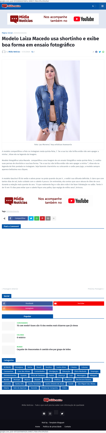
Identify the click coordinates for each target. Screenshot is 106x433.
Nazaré (37, 380)
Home (37, 427)
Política (57, 380)
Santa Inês (19, 384)
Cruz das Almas (24, 371)
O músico (21, 337)
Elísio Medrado (80, 371)
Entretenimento (20, 33)
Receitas (68, 380)
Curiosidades (39, 371)
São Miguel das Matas (86, 384)
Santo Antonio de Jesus (54, 384)
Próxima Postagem (95, 289)
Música (27, 380)
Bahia (30, 367)
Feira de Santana (38, 375)
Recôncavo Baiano (83, 380)
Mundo (6, 380)
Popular (27, 316)
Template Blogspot (56, 423)
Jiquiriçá (61, 375)
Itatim (51, 375)
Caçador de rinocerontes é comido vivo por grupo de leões (44, 349)
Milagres (93, 375)
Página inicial (7, 33)
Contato (68, 427)
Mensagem (81, 375)
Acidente (7, 367)
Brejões (49, 367)
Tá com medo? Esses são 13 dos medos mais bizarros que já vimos (47, 325)
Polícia (47, 380)
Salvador (7, 384)
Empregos (94, 371)
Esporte (24, 375)
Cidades (74, 367)
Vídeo (64, 388)
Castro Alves (61, 367)
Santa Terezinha (34, 384)
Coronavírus (8, 371)
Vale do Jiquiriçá (19, 388)
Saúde (70, 384)
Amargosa (19, 367)
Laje (71, 375)
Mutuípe (17, 380)
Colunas (84, 367)
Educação (66, 371)
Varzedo (34, 388)
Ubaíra (6, 388)
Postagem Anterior (10, 289)
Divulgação (53, 371)
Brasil (39, 367)
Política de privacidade (52, 427)
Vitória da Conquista (49, 388)
